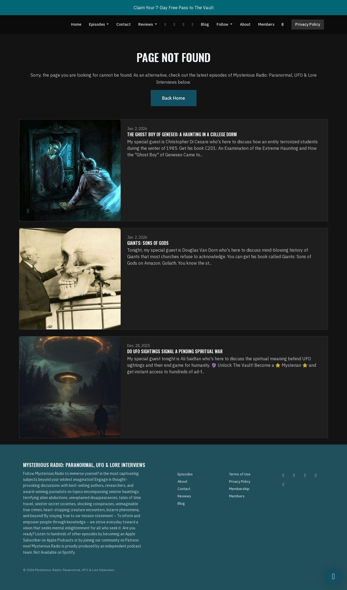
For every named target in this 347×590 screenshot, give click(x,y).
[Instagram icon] (283, 475)
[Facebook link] (174, 25)
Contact (123, 24)
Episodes (97, 24)
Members (266, 24)
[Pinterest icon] (294, 475)
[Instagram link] (192, 25)
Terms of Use (239, 474)
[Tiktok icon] (316, 475)
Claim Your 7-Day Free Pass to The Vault (174, 7)
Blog (205, 24)
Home (76, 24)
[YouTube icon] (283, 484)
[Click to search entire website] (282, 25)
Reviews (146, 24)
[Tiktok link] (183, 25)
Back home (173, 98)
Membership (239, 489)
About (245, 24)
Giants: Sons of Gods (148, 243)
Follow (223, 24)
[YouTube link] (165, 25)
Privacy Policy (307, 24)
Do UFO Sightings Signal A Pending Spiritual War (175, 351)
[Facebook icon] (305, 475)
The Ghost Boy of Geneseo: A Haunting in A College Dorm (182, 134)
